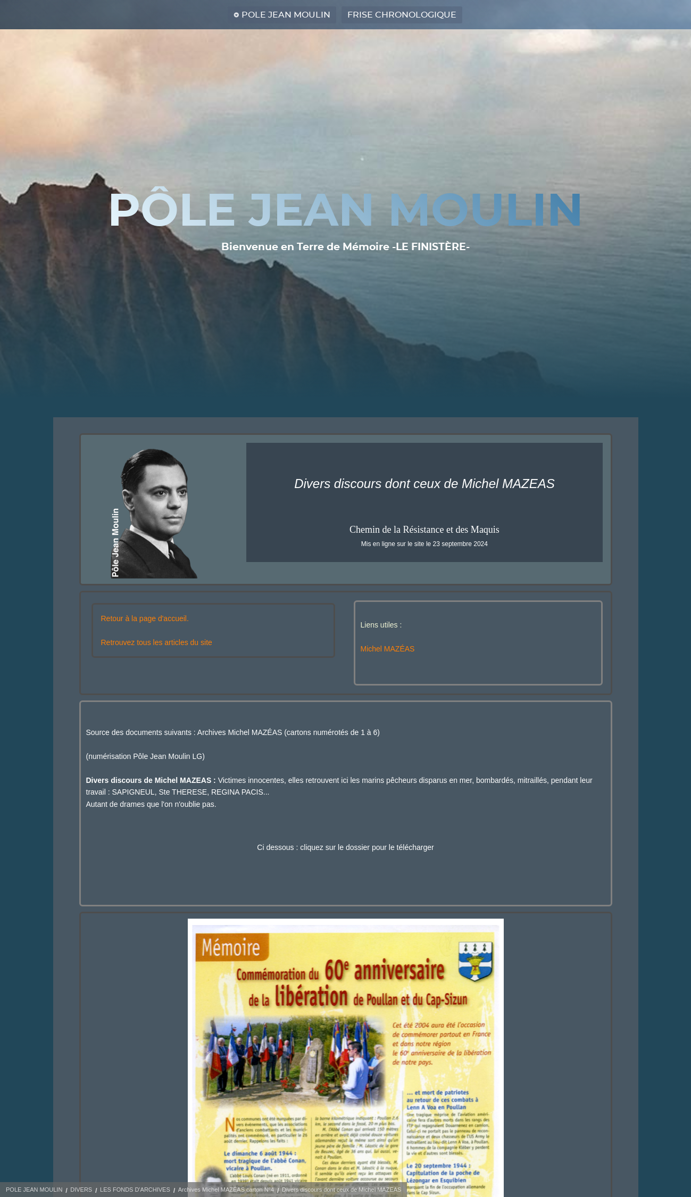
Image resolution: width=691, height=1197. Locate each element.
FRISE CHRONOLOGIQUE (401, 15)
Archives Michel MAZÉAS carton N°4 (226, 1189)
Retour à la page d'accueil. (145, 618)
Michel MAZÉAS (388, 649)
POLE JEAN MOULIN (286, 15)
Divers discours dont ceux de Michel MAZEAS (341, 1189)
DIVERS (81, 1189)
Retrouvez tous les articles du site (156, 642)
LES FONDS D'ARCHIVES (135, 1189)
